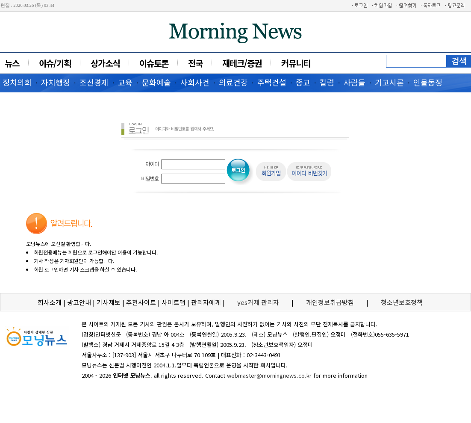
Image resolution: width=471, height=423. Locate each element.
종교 (303, 82)
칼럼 (327, 82)
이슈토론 (153, 63)
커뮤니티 (295, 63)
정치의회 (17, 82)
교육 (125, 82)
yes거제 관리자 (259, 302)
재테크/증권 (242, 63)
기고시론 (389, 82)
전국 (195, 63)
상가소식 (105, 63)
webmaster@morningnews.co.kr (269, 375)
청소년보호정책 (402, 302)
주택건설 (271, 82)
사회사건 (194, 82)
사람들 (354, 82)
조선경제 (94, 82)
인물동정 (427, 82)
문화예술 (156, 82)
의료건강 (233, 82)
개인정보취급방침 (330, 302)
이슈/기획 (55, 63)
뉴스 (12, 63)
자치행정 (55, 82)
